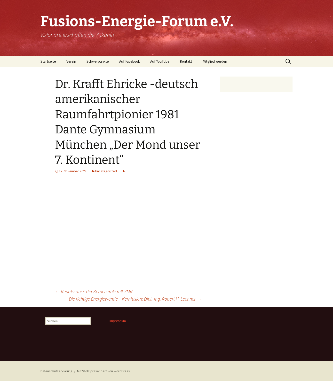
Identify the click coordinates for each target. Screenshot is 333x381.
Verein (71, 61)
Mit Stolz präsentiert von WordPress (103, 371)
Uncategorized (106, 171)
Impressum (118, 321)
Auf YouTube (159, 61)
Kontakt (186, 61)
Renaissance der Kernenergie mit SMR (94, 291)
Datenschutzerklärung (56, 371)
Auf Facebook (129, 61)
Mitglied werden (215, 61)
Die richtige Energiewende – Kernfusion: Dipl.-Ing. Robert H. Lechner (135, 299)
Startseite (48, 61)
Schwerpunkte (98, 61)
